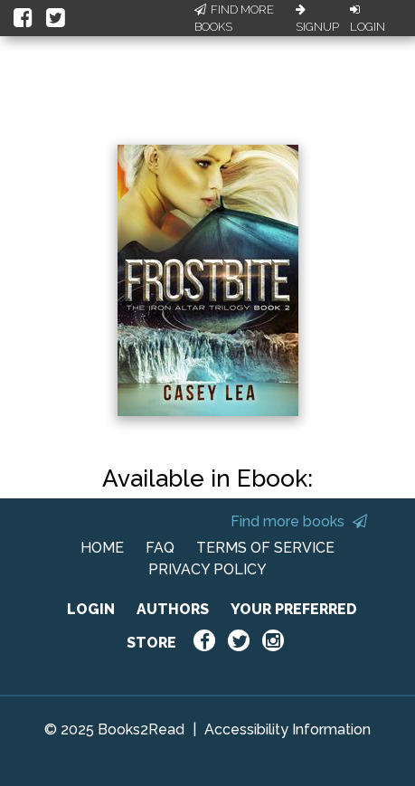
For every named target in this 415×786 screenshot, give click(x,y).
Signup (317, 19)
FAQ (160, 547)
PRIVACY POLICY (207, 569)
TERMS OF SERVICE (265, 547)
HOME (102, 547)
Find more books (299, 521)
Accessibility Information (287, 729)
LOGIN (91, 609)
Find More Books (234, 18)
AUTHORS (173, 609)
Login (367, 19)
